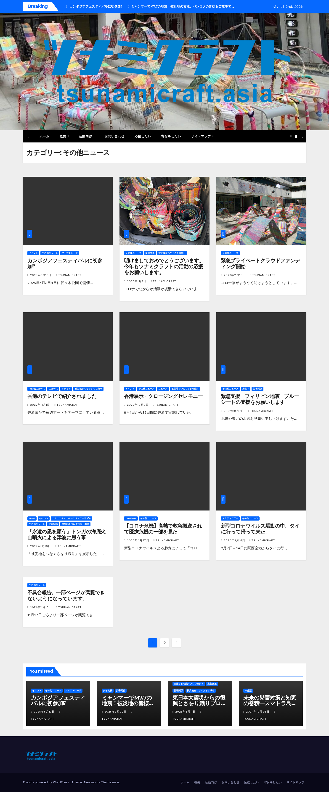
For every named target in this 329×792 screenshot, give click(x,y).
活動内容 (86, 136)
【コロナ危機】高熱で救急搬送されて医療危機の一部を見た (163, 529)
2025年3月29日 (116, 711)
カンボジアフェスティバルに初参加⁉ (64, 264)
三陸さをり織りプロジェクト (189, 683)
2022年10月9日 (138, 404)
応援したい (143, 136)
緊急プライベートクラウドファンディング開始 (260, 264)
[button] (296, 136)
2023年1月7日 (137, 281)
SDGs (32, 518)
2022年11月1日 (40, 404)
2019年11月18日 (41, 607)
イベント (33, 253)
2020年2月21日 (235, 540)
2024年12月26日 (258, 711)
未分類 (248, 690)
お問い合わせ (115, 136)
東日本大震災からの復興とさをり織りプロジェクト (199, 703)
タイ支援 (107, 690)
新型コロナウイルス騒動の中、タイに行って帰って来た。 (260, 529)
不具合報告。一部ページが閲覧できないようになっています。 (66, 595)
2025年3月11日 (186, 711)
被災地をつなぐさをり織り (172, 253)
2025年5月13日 (41, 275)
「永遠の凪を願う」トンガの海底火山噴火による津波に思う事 (66, 535)
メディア (66, 388)
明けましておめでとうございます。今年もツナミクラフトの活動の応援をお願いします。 (164, 267)
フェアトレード (70, 253)
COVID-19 (130, 518)
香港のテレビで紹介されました (62, 396)
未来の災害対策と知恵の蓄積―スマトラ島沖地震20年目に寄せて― (270, 703)
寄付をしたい (171, 136)
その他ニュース (50, 253)
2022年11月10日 (235, 275)
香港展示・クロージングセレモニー (163, 396)
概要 (63, 136)
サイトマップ (201, 136)
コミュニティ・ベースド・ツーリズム (71, 518)
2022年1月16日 (41, 546)
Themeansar (110, 782)
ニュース (53, 388)
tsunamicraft (68, 275)
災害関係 (149, 253)
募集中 (245, 388)
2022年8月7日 (234, 411)
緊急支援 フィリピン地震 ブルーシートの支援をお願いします (260, 399)
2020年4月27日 (138, 540)
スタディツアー (230, 518)
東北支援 (212, 683)
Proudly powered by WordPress (46, 782)
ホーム (45, 136)
